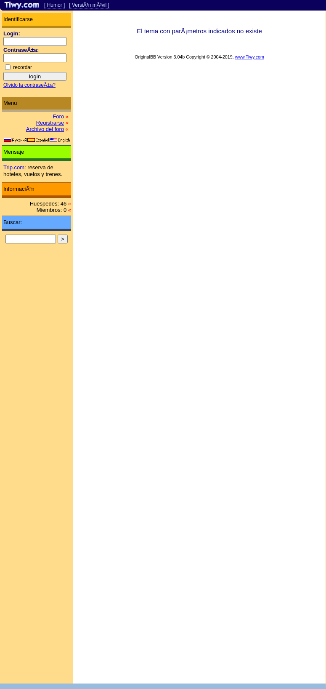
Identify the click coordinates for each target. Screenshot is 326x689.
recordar (22, 67)
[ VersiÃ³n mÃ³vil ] (89, 5)
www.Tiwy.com (249, 56)
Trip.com (13, 167)
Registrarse (50, 123)
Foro (58, 116)
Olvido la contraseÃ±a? (29, 85)
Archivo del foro (45, 129)
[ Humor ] (54, 5)
